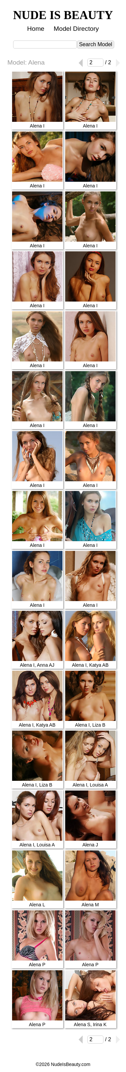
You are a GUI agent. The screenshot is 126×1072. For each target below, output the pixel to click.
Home (35, 28)
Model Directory (76, 28)
